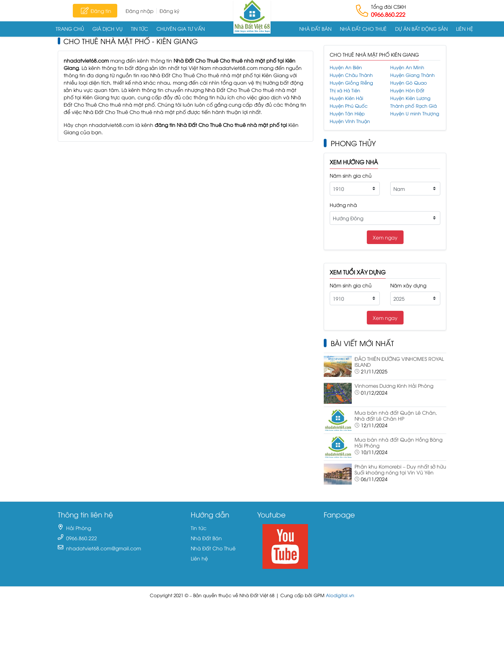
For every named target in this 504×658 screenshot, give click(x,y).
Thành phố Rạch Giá (413, 106)
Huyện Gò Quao (408, 83)
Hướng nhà (343, 204)
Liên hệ (464, 28)
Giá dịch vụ (107, 28)
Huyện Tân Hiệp (347, 113)
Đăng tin (95, 10)
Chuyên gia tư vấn (180, 28)
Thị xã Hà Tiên (345, 90)
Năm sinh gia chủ (351, 175)
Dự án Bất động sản (421, 28)
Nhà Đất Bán (315, 28)
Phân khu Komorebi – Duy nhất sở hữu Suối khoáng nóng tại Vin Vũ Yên (400, 469)
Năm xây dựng (408, 285)
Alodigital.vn (340, 595)
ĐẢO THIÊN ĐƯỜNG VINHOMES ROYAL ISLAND (399, 361)
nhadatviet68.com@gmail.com (103, 548)
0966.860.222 (388, 14)
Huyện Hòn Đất (407, 90)
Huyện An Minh (407, 67)
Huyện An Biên (346, 67)
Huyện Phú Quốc (349, 106)
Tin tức (139, 28)
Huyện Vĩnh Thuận (350, 121)
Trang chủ (70, 28)
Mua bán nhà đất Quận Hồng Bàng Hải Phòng (398, 442)
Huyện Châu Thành (351, 75)
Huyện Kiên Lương (410, 98)
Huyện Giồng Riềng (351, 83)
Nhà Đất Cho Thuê (363, 28)
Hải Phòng (78, 527)
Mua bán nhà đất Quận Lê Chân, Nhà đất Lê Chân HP (396, 415)
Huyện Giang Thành (412, 75)
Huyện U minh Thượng (414, 113)
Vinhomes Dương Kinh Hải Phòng (394, 385)
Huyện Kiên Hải (346, 98)
